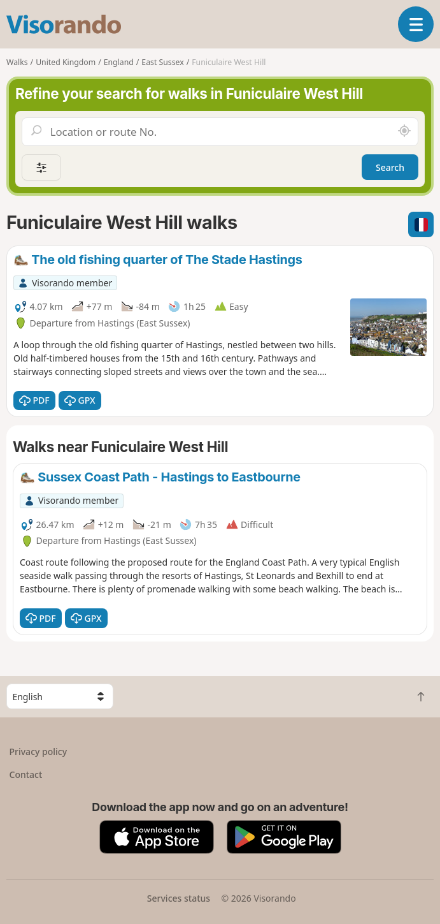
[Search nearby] (404, 131)
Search (390, 167)
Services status (178, 898)
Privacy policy (38, 751)
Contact (26, 774)
